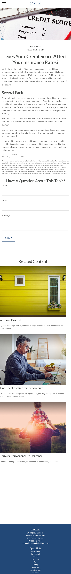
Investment (35, 554)
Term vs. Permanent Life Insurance (21, 456)
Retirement (35, 551)
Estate (35, 557)
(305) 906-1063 (39, 535)
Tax (35, 562)
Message (6, 215)
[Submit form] (8, 238)
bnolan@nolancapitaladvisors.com (35, 543)
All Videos (35, 573)
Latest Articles (35, 570)
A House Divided (10, 320)
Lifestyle (35, 567)
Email (4, 200)
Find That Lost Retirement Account (21, 388)
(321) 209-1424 (38, 533)
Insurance (35, 559)
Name (4, 185)
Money (35, 565)
